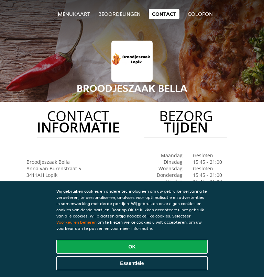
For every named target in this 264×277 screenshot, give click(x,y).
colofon (200, 14)
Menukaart (74, 14)
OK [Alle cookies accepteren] (132, 246)
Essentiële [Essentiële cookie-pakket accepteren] (132, 263)
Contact (164, 14)
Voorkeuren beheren (76, 222)
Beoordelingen (119, 14)
